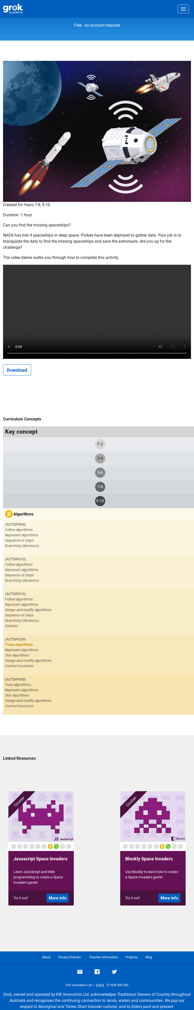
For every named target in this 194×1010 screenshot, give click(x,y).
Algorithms (23, 514)
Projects (132, 957)
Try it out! (20, 898)
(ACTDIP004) (15, 524)
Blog (149, 957)
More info (57, 898)
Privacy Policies (69, 957)
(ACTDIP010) (15, 559)
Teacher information (103, 957)
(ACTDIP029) (15, 639)
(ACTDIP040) (15, 679)
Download (17, 370)
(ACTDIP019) (15, 594)
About (46, 957)
